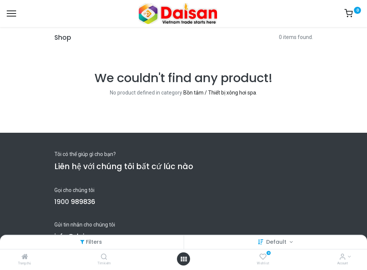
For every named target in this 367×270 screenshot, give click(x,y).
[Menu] (11, 13)
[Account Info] (342, 257)
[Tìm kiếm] (104, 257)
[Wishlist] (263, 257)
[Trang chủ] (24, 257)
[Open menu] (184, 259)
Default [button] (277, 242)
